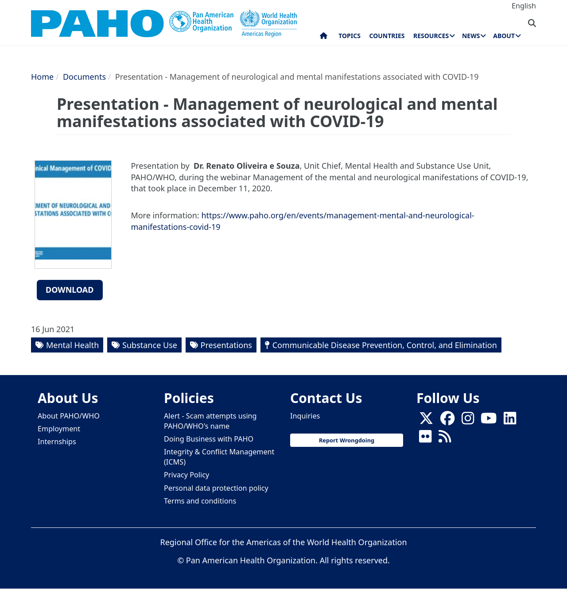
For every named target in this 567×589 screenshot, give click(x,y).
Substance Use (149, 345)
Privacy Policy (186, 475)
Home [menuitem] (323, 37)
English (524, 6)
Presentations (226, 345)
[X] (426, 421)
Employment (59, 429)
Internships (57, 441)
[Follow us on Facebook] (447, 421)
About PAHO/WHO (69, 416)
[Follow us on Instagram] (468, 421)
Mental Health (72, 345)
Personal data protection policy (216, 488)
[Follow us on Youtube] (489, 421)
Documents (84, 76)
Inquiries (305, 416)
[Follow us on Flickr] (425, 439)
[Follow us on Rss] (445, 439)
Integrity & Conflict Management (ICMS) (219, 457)
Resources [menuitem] (431, 35)
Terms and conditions (200, 501)
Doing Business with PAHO (208, 439)
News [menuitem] (471, 35)
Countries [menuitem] (386, 35)
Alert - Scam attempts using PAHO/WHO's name (210, 421)
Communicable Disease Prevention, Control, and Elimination (384, 345)
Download (70, 289)
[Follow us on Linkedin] (510, 421)
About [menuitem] (504, 35)
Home (42, 76)
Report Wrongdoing (346, 440)
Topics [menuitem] (349, 35)
